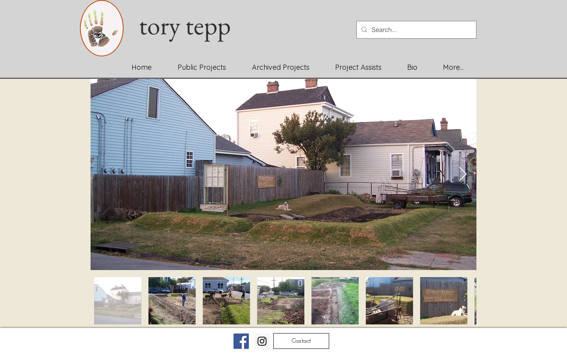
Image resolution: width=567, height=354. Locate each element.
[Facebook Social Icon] (241, 341)
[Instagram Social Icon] (262, 341)
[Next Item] (462, 174)
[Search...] (416, 29)
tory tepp (190, 25)
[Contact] (301, 341)
